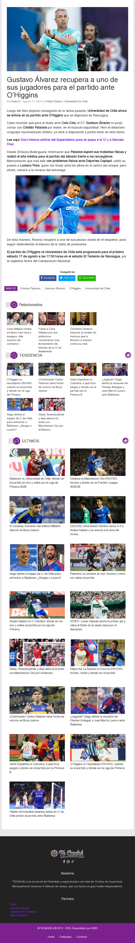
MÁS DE (11, 288)
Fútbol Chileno (54, 101)
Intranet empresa (19, 908)
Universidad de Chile (76, 101)
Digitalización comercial (23, 911)
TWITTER (67, 278)
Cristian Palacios (30, 288)
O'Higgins (75, 288)
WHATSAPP (86, 278)
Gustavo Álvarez (55, 288)
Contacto (81, 936)
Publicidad (65, 936)
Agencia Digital (18, 915)
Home (51, 936)
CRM (13, 904)
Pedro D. (16, 101)
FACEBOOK (48, 278)
